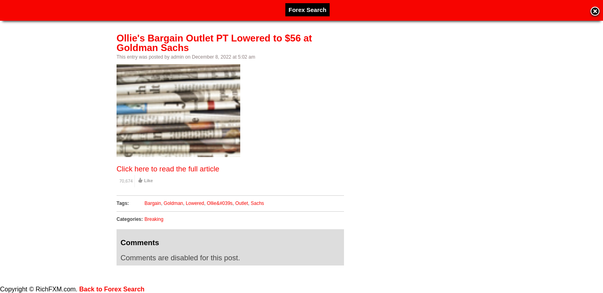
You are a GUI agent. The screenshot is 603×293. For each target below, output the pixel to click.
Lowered (195, 203)
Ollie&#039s (220, 203)
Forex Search (307, 9)
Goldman (173, 203)
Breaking (153, 219)
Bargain (152, 203)
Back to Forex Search (112, 289)
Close (595, 12)
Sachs (257, 203)
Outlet (241, 203)
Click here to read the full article (168, 169)
